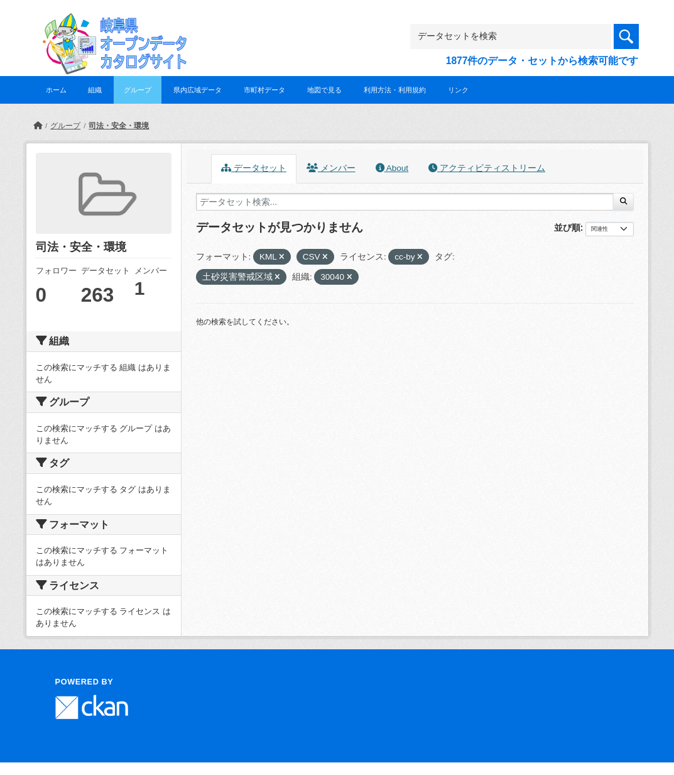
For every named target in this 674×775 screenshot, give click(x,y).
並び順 (567, 228)
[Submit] (623, 202)
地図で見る (324, 90)
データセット (253, 168)
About (392, 168)
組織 (95, 90)
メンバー (331, 168)
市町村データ (264, 90)
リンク (458, 90)
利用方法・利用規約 (395, 90)
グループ (137, 90)
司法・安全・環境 (119, 125)
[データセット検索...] (405, 202)
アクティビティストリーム (486, 168)
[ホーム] (37, 125)
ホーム (56, 90)
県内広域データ (197, 90)
